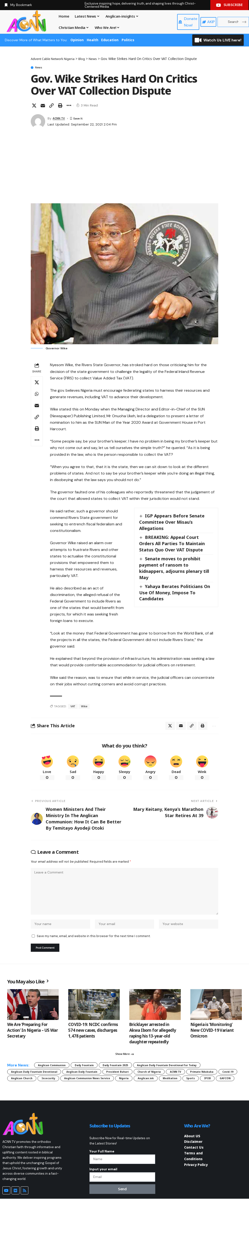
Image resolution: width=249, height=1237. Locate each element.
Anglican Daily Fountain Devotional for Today (51, 1086)
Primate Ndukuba (136, 1094)
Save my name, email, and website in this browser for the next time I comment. (93, 945)
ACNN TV (60, 119)
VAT (72, 707)
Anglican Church (202, 1094)
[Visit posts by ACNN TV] (38, 122)
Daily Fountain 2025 (139, 1077)
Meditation (179, 1102)
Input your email (103, 1205)
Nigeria (119, 1102)
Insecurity (21, 1102)
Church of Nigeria (67, 1094)
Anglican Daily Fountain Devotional (131, 1086)
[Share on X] (34, 106)
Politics (128, 40)
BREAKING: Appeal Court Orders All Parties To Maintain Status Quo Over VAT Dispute (172, 544)
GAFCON (19, 1111)
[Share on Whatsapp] (37, 395)
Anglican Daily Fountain (193, 1086)
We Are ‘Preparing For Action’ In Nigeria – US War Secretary (32, 1040)
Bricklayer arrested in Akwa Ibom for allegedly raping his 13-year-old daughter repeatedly (152, 1043)
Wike (84, 707)
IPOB (227, 1102)
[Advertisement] (124, 168)
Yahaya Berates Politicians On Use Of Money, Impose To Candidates (175, 593)
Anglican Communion (57, 1077)
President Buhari (26, 1094)
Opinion (77, 40)
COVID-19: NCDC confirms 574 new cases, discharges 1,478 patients (93, 1040)
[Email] (42, 106)
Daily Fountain (99, 1077)
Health (92, 40)
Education (109, 40)
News (41, 68)
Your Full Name (101, 1185)
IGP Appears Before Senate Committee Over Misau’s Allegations (172, 523)
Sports (206, 1102)
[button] (51, 106)
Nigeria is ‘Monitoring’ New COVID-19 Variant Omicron (212, 1040)
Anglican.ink (147, 1102)
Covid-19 (169, 1094)
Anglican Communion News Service (72, 1102)
